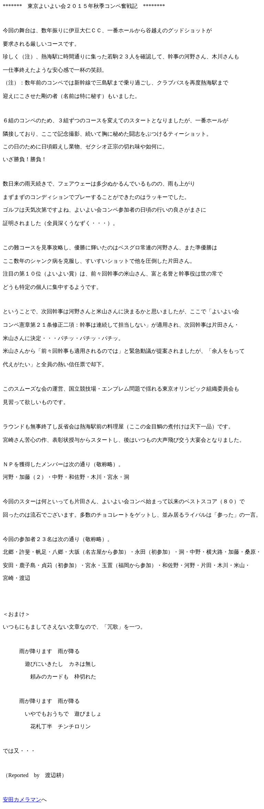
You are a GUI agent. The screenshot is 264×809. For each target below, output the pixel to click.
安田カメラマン (22, 799)
